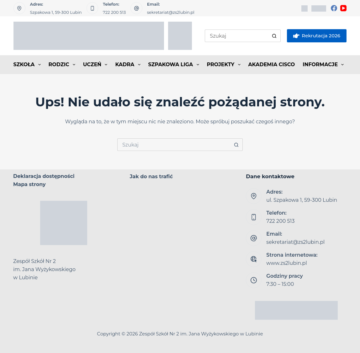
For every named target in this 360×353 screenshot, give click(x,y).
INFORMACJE (324, 64)
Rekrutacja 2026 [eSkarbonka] (316, 36)
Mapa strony (29, 184)
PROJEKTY (225, 64)
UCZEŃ (96, 64)
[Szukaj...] (236, 35)
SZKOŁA (28, 64)
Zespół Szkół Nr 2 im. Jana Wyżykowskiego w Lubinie (201, 334)
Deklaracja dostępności (44, 176)
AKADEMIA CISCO (271, 64)
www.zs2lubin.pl (286, 263)
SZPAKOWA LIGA (175, 64)
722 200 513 (114, 12)
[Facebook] (334, 8)
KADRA (129, 64)
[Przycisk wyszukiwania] (274, 35)
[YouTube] (343, 8)
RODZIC (63, 64)
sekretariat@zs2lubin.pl (170, 12)
